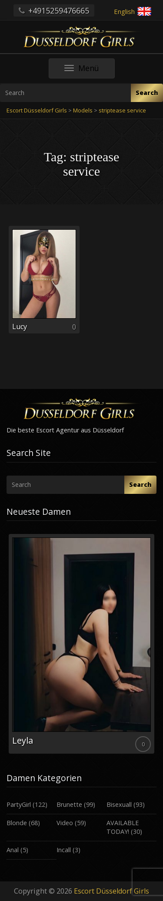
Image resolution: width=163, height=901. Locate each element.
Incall (64, 850)
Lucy (19, 326)
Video (65, 823)
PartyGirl (19, 804)
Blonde (17, 823)
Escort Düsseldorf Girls (111, 891)
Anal (13, 850)
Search (147, 92)
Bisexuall (119, 804)
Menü (89, 70)
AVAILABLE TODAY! (122, 827)
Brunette (69, 804)
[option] (81, 644)
